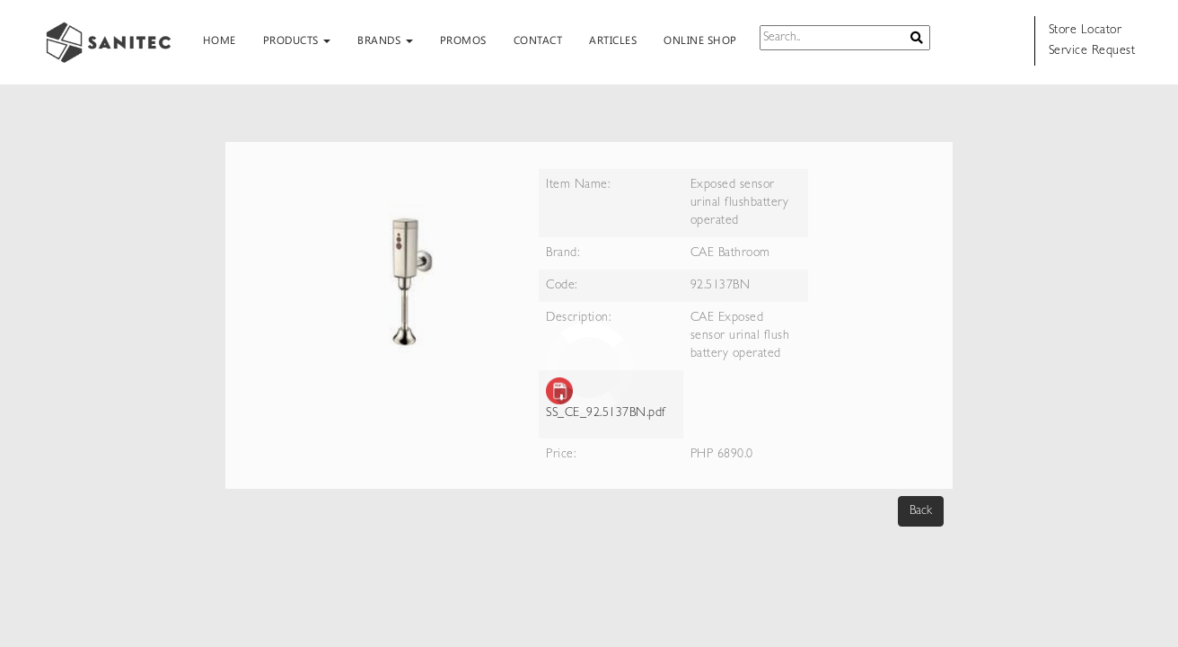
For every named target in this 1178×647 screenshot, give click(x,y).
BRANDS (385, 39)
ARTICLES (613, 39)
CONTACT (538, 39)
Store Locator (1085, 30)
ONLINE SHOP (700, 39)
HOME (219, 39)
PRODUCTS (297, 39)
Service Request (1092, 51)
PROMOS (463, 39)
